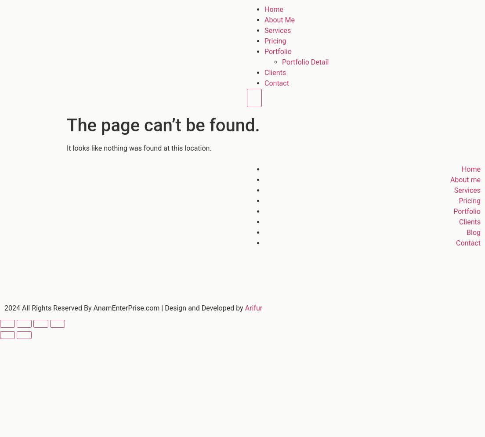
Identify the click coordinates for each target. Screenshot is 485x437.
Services (277, 30)
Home (273, 9)
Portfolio (278, 51)
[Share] (40, 324)
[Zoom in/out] (7, 324)
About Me (279, 20)
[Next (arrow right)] (24, 335)
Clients (275, 73)
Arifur (254, 308)
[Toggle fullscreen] (24, 324)
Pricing (275, 41)
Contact (276, 83)
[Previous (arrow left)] (7, 335)
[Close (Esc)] (57, 324)
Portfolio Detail (305, 62)
